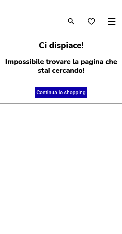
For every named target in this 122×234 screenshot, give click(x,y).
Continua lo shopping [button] (61, 92)
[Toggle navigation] (111, 21)
